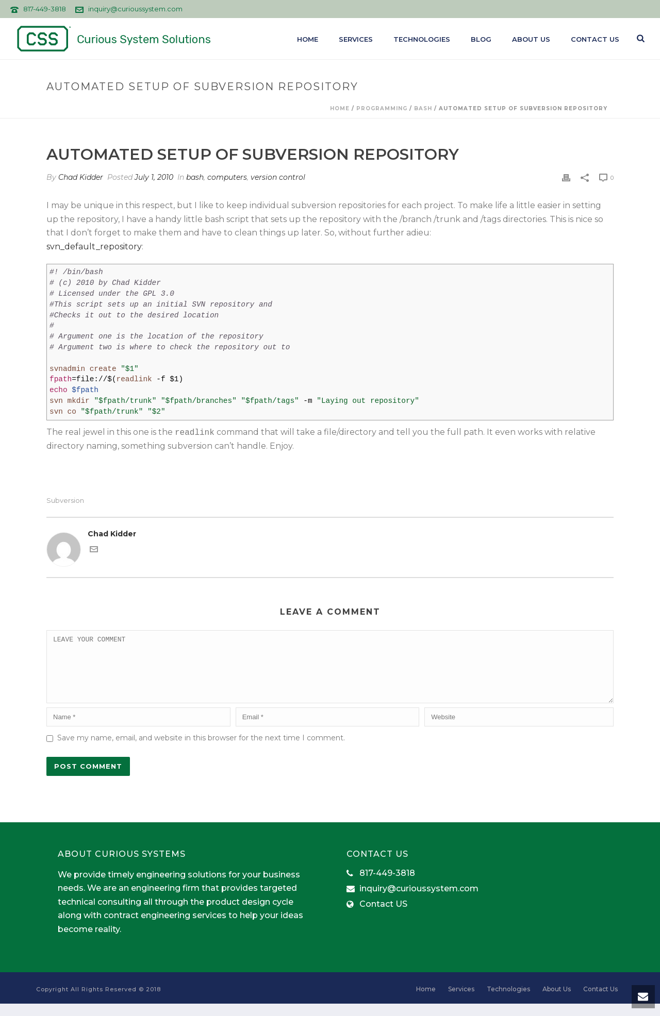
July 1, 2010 (154, 177)
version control (278, 177)
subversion (65, 500)
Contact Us (595, 39)
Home (307, 39)
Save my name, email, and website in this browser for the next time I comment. (201, 750)
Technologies (421, 39)
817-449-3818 (44, 9)
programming (381, 108)
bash (423, 108)
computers (227, 177)
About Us (531, 39)
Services (356, 39)
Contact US (383, 916)
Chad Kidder (80, 177)
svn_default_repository (94, 246)
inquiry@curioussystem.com (135, 9)
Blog (481, 39)
